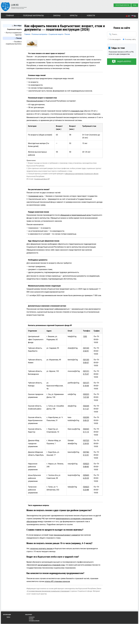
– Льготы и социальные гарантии (13, 34)
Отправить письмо (34, 620)
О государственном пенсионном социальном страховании (48, 591)
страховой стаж (76, 111)
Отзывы (31, 618)
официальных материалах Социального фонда (81, 174)
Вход (134, 5)
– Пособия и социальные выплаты (14, 43)
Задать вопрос (124, 61)
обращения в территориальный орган (75, 215)
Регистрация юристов (122, 5)
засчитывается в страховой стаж (51, 565)
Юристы (73, 16)
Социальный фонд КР (42, 179)
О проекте (32, 617)
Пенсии (67, 34)
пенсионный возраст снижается (67, 535)
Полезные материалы (33, 16)
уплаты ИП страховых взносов (57, 581)
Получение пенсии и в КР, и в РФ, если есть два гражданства (121, 53)
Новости (91, 16)
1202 (85, 336)
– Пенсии (18, 38)
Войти (8, 617)
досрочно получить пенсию (41, 549)
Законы (56, 16)
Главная (10, 16)
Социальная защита (14, 29)
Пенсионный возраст (35, 101)
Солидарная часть (35, 196)
